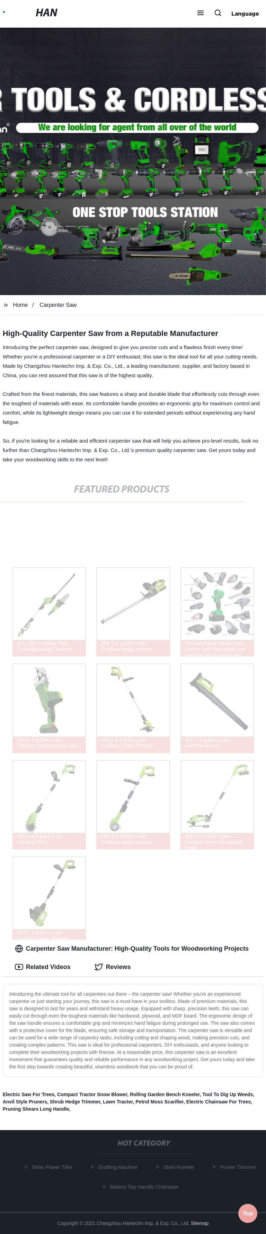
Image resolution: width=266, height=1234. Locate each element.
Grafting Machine (119, 1167)
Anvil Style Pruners (25, 1101)
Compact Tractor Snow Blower (92, 1094)
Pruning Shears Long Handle (36, 1109)
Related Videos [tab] (43, 967)
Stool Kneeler (180, 1167)
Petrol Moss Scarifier (159, 1101)
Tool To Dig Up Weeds (227, 1094)
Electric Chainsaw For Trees (218, 1101)
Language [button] (245, 13)
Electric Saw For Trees (28, 1094)
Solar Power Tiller (54, 1167)
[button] (201, 13)
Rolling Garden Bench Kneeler (165, 1094)
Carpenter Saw (58, 305)
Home (20, 305)
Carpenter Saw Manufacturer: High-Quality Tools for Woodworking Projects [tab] (132, 948)
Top (248, 1214)
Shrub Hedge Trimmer (75, 1101)
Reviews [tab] (113, 967)
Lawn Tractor (118, 1101)
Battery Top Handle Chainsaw (146, 1186)
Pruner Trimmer (240, 1167)
